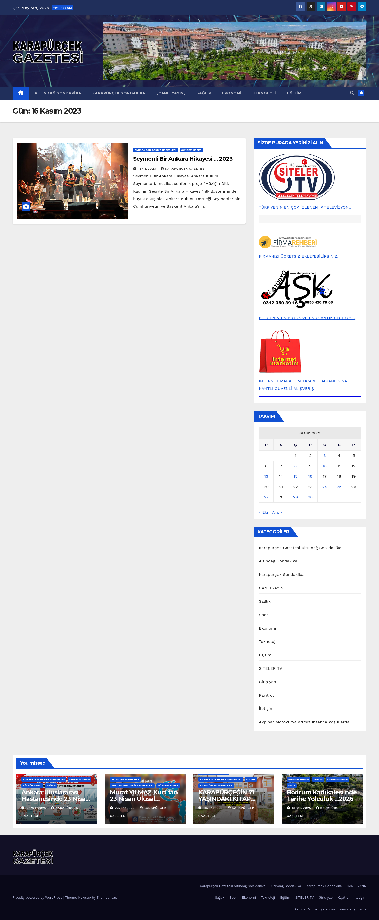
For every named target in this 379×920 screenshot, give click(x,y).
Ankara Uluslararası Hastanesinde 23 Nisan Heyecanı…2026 (55, 799)
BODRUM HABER (298, 779)
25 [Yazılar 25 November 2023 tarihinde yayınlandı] (339, 486)
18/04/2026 (213, 808)
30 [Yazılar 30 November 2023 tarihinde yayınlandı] (310, 497)
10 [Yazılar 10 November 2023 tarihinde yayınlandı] (325, 466)
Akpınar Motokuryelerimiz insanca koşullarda (304, 722)
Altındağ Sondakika (58, 93)
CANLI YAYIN (271, 588)
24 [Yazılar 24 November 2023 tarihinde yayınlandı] (324, 486)
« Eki (263, 512)
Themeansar (106, 898)
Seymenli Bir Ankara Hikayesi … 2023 (182, 158)
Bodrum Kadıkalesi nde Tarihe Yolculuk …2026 (322, 795)
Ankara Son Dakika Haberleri (155, 150)
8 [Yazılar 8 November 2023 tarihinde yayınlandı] (295, 466)
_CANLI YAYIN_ (171, 93)
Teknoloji (264, 93)
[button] (352, 93)
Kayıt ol (266, 695)
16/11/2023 (147, 168)
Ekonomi (232, 93)
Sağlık (203, 93)
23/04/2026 (125, 808)
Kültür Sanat (32, 785)
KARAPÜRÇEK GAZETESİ (183, 168)
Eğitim (294, 93)
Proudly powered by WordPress (38, 898)
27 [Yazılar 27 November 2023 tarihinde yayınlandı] (266, 497)
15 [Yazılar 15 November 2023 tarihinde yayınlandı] (296, 476)
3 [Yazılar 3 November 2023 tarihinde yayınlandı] (324, 455)
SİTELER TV (270, 668)
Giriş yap (267, 681)
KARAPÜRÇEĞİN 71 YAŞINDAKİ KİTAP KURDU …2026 (226, 799)
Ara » (277, 512)
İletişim (266, 708)
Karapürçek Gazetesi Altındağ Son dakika (300, 547)
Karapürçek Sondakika (118, 93)
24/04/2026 (37, 808)
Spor (263, 614)
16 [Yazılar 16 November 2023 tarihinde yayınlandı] (310, 476)
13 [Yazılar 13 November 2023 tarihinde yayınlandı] (266, 476)
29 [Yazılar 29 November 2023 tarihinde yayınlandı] (295, 497)
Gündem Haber (191, 150)
